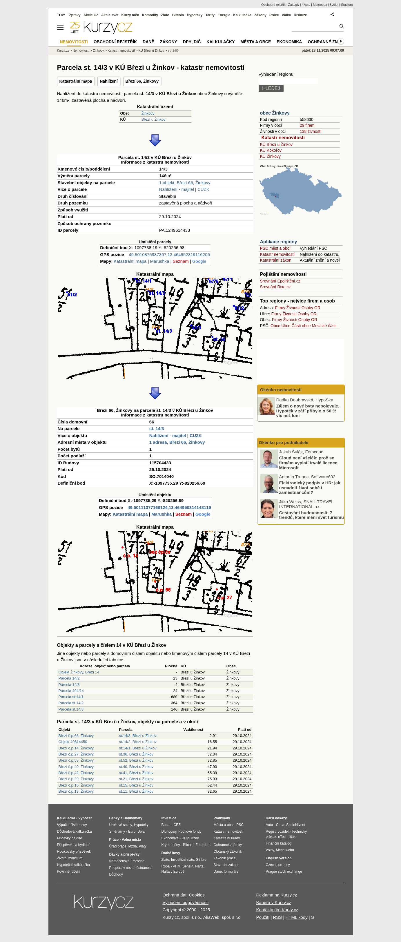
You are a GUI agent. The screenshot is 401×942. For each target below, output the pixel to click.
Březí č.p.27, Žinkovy (76, 754)
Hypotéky (194, 15)
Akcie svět (109, 15)
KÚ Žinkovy (270, 156)
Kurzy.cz (63, 50)
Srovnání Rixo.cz (275, 287)
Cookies (196, 894)
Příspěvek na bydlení (73, 845)
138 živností (311, 131)
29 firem (307, 125)
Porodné (137, 861)
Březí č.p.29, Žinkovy (76, 779)
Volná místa (131, 840)
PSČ (240, 825)
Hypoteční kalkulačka (73, 865)
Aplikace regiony (278, 241)
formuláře (231, 871)
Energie (223, 15)
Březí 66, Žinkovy (142, 81)
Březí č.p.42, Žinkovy (76, 773)
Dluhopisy (169, 831)
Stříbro (201, 860)
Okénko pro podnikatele (284, 442)
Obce (275, 325)
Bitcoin (178, 15)
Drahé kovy (171, 853)
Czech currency (278, 865)
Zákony (260, 15)
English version (279, 858)
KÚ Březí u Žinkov (276, 144)
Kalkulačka (242, 15)
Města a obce (256, 41)
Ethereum (203, 845)
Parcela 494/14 (71, 691)
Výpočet (85, 818)
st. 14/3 (156, 428)
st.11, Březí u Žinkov (136, 791)
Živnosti (293, 307)
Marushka (159, 261)
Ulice (285, 325)
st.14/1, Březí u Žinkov (137, 748)
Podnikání (222, 818)
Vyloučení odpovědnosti (186, 902)
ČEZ (177, 825)
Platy (143, 846)
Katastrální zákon (275, 260)
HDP (185, 838)
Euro (131, 831)
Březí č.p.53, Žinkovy (76, 760)
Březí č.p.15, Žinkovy (76, 785)
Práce (274, 15)
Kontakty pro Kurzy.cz (277, 909)
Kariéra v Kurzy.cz (273, 902)
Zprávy (74, 15)
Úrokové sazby (120, 825)
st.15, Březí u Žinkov (136, 785)
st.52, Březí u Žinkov (136, 760)
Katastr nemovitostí (283, 137)
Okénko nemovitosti (280, 389)
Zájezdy (294, 4)
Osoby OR (311, 307)
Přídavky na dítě (69, 838)
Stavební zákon (226, 865)
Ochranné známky (329, 41)
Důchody (116, 874)
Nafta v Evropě (173, 871)
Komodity (150, 15)
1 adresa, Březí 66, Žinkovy (177, 442)
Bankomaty (133, 818)
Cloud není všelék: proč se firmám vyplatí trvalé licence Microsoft (308, 463)
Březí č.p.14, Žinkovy (76, 748)
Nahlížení (108, 81)
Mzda (132, 846)
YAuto (306, 4)
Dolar (141, 831)
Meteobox (320, 4)
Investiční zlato (182, 860)
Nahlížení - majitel (176, 189)
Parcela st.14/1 (71, 697)
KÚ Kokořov (271, 150)
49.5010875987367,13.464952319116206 (169, 254)
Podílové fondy (189, 831)
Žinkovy (148, 113)
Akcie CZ (91, 15)
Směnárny (117, 831)
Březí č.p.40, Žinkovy (76, 767)
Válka (286, 15)
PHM (177, 866)
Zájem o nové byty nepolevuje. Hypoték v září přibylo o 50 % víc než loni (308, 410)
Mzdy (194, 838)
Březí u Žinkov (153, 119)
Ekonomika (289, 41)
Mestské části (324, 325)
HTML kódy (297, 917)
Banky (114, 818)
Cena (280, 825)
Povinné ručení (68, 871)
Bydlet (334, 4)
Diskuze (300, 15)
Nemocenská (119, 861)
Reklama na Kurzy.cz (276, 894)
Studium (347, 4)
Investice (169, 818)
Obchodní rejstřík (273, 4)
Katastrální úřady (227, 838)
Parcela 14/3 (69, 684)
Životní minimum (70, 858)
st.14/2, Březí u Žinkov (137, 742)
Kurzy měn (130, 15)
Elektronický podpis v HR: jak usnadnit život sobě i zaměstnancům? (309, 488)
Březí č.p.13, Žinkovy (76, 791)
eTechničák (286, 837)
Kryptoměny (171, 845)
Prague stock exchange (284, 871)
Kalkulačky (220, 41)
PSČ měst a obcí (275, 248)
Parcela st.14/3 (71, 709)
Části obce (301, 325)
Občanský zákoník (228, 851)
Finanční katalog (278, 843)
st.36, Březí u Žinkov (136, 754)
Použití (262, 917)
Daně (148, 41)
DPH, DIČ (192, 41)
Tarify (210, 15)
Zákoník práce (225, 858)
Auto (269, 825)
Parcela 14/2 (69, 678)
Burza (166, 825)
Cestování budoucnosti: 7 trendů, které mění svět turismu (311, 515)
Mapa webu (285, 850)
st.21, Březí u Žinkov (136, 779)
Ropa (166, 866)
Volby (270, 850)
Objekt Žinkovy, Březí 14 (79, 672)
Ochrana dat (175, 894)
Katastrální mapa (75, 81)
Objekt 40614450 (73, 742)
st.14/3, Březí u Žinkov (137, 735)
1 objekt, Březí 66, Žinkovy (185, 182)
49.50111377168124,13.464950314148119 (169, 507)
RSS (277, 917)
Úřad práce (117, 846)
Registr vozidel (277, 831)
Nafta (199, 866)
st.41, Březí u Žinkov (136, 773)
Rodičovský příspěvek (74, 851)
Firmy (280, 307)
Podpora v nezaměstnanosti (131, 868)
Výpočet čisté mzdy (72, 825)
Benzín (187, 866)
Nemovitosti (80, 50)
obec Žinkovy (275, 112)
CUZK (203, 189)
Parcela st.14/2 (71, 703)
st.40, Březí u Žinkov (136, 767)
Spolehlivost (295, 825)
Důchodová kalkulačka (74, 831)
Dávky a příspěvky (124, 854)
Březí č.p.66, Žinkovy (76, 735)
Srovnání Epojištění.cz (280, 281)
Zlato (165, 15)
